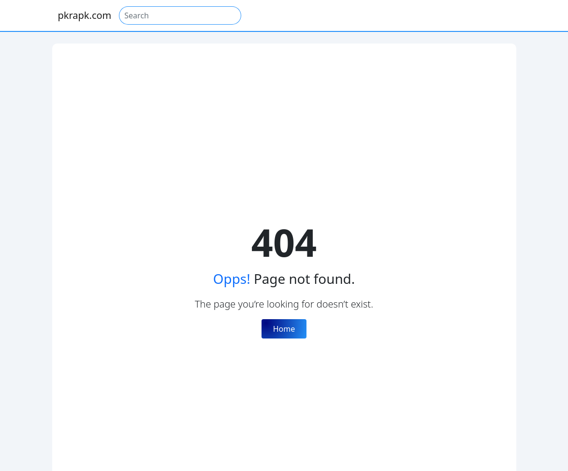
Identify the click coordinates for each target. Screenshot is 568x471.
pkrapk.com (85, 15)
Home (284, 329)
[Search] (180, 15)
